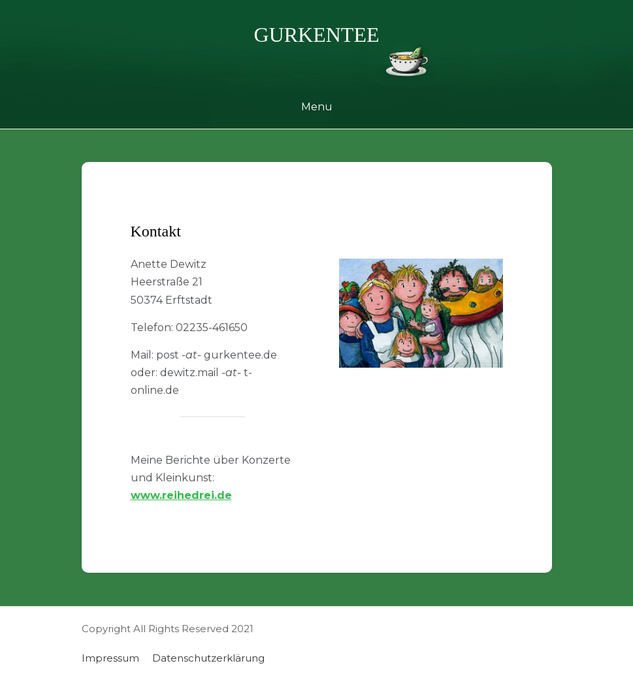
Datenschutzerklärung (208, 658)
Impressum (110, 658)
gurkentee (317, 34)
